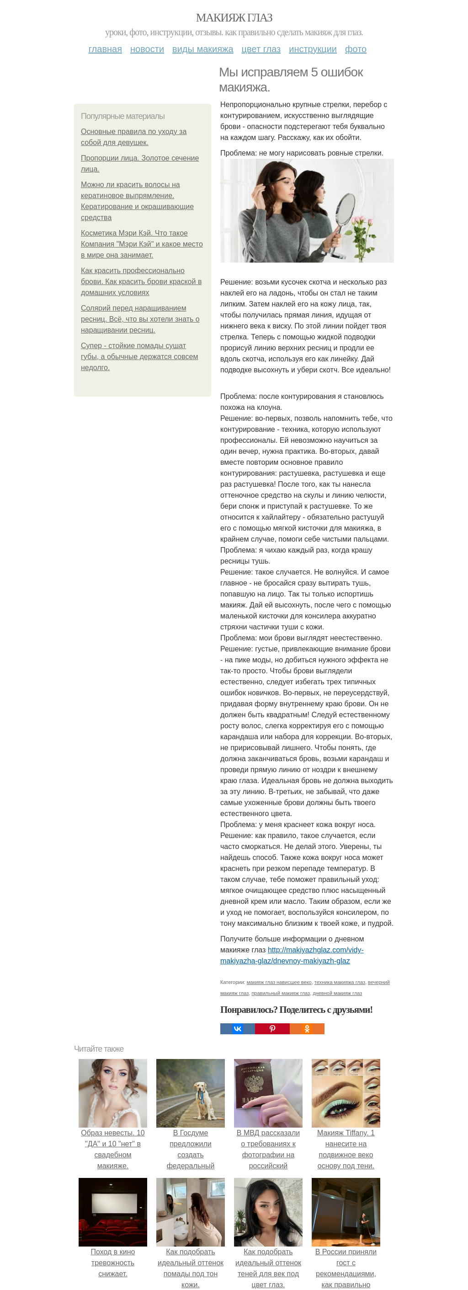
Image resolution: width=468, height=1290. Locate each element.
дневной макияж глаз (337, 993)
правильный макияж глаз (280, 993)
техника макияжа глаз (339, 982)
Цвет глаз (261, 49)
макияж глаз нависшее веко (279, 982)
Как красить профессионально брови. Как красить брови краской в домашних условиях (141, 281)
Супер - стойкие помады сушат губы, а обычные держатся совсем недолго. (139, 356)
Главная (105, 49)
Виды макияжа (203, 49)
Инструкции (313, 49)
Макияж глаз (234, 17)
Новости (147, 49)
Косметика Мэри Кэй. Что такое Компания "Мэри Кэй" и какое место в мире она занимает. (142, 244)
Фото (356, 49)
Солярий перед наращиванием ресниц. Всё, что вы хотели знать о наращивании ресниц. (140, 319)
